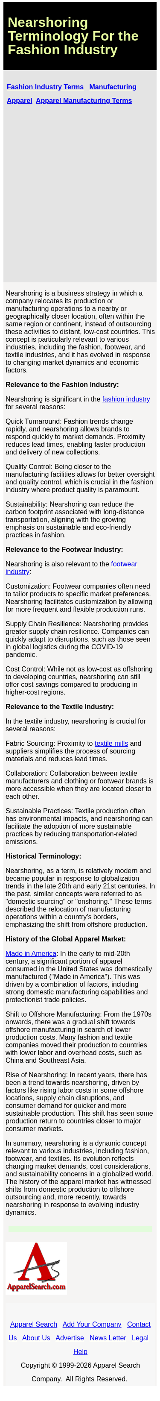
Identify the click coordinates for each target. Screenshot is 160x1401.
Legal (140, 1338)
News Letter (108, 1338)
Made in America (31, 953)
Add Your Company (92, 1324)
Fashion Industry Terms (45, 87)
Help (80, 1351)
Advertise (69, 1338)
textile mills (111, 743)
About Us (36, 1338)
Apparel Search (33, 1324)
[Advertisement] (80, 194)
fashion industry (126, 399)
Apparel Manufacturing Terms (84, 100)
